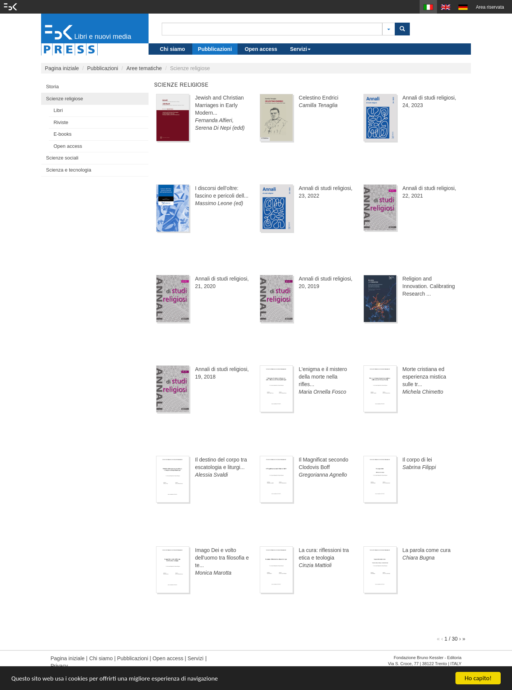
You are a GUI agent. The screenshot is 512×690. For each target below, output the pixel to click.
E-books (63, 134)
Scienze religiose (64, 98)
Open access (261, 49)
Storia (52, 86)
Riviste (61, 122)
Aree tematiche (144, 68)
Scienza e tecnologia (68, 170)
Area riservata (490, 7)
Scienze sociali (62, 158)
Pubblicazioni (215, 49)
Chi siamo (172, 49)
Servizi (300, 49)
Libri (58, 110)
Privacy (59, 666)
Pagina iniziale (62, 68)
